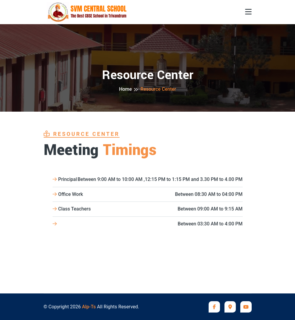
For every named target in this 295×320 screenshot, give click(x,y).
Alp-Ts (89, 307)
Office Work (148, 194)
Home (125, 89)
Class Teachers (148, 209)
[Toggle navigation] (248, 12)
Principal (148, 180)
